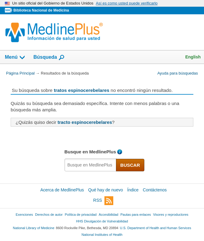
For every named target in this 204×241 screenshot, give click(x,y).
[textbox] (91, 165)
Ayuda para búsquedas (177, 73)
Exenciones (24, 214)
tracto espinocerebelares (85, 122)
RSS (103, 200)
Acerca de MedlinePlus (62, 189)
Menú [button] (15, 57)
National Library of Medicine (33, 228)
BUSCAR (130, 165)
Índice (133, 189)
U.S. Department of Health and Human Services (155, 228)
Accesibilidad (108, 214)
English (193, 56)
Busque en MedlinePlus (90, 151)
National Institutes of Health (102, 234)
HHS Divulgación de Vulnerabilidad (102, 221)
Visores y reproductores (170, 214)
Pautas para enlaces (135, 214)
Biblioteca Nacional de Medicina (41, 10)
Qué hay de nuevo (105, 189)
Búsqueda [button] (49, 57)
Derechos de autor (48, 214)
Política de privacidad (81, 214)
